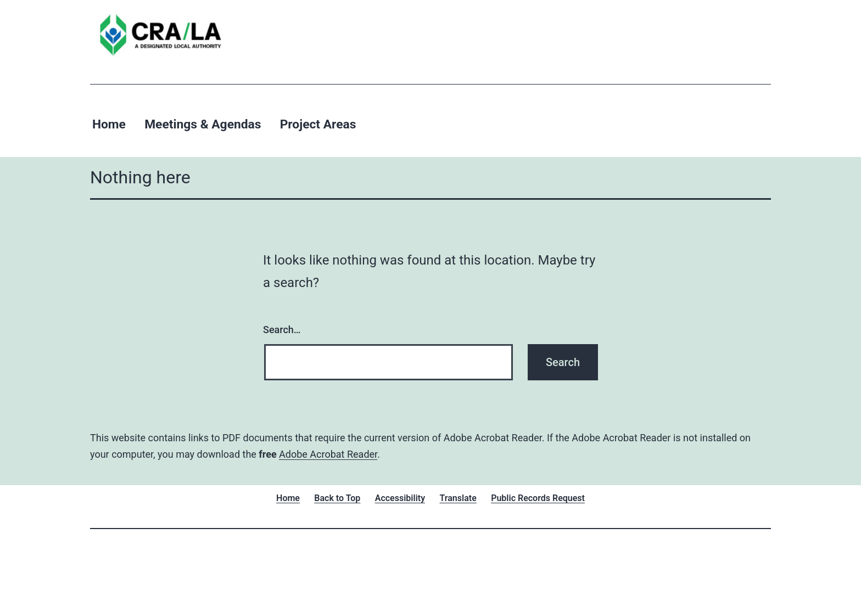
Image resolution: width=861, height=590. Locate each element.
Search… (282, 329)
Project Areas (318, 124)
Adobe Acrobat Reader (328, 454)
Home (109, 124)
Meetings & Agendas (202, 124)
